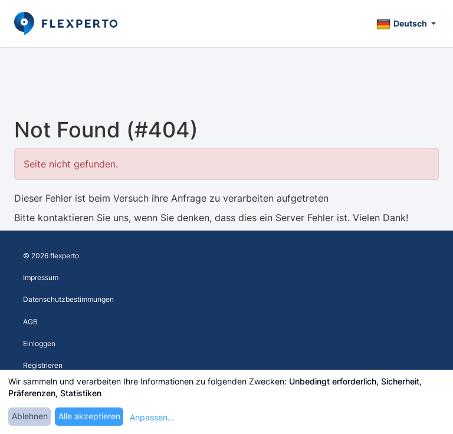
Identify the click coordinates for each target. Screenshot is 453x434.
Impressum (40, 277)
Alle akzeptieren (89, 416)
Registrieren (43, 365)
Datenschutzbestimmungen (68, 299)
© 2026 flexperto (51, 255)
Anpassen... (152, 417)
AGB (30, 321)
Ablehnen (30, 416)
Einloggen (39, 343)
